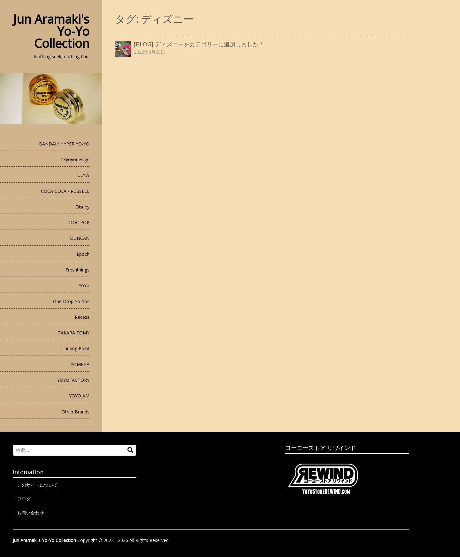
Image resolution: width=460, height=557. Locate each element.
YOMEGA (80, 364)
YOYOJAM (79, 396)
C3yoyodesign (74, 159)
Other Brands (75, 412)
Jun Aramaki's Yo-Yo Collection (44, 540)
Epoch (83, 254)
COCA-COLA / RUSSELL (65, 191)
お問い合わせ (30, 513)
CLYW (83, 175)
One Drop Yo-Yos (71, 301)
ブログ (24, 499)
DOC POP (79, 222)
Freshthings (77, 270)
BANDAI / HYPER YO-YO (64, 144)
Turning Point (75, 348)
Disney (82, 207)
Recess (82, 317)
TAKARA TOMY (73, 333)
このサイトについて (37, 485)
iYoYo (83, 285)
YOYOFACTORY (73, 380)
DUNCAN (79, 238)
